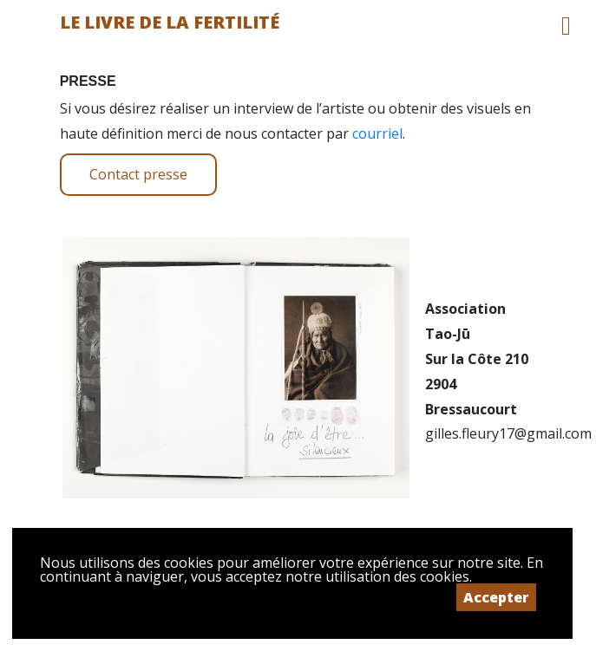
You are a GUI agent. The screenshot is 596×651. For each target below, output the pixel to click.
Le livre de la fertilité (169, 22)
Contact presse (138, 174)
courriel (377, 133)
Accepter (496, 597)
